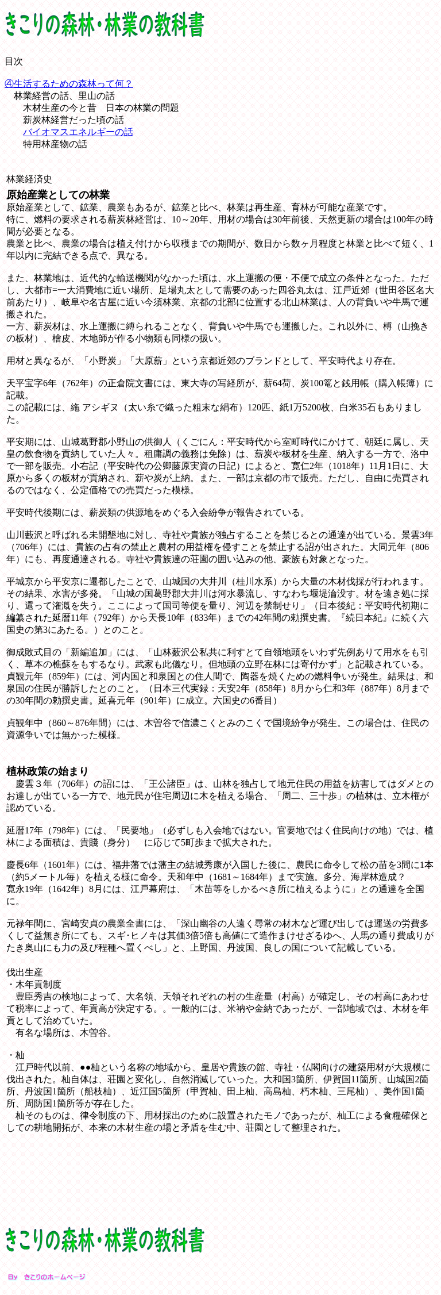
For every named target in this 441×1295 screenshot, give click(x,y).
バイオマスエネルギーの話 (78, 132)
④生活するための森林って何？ (69, 84)
